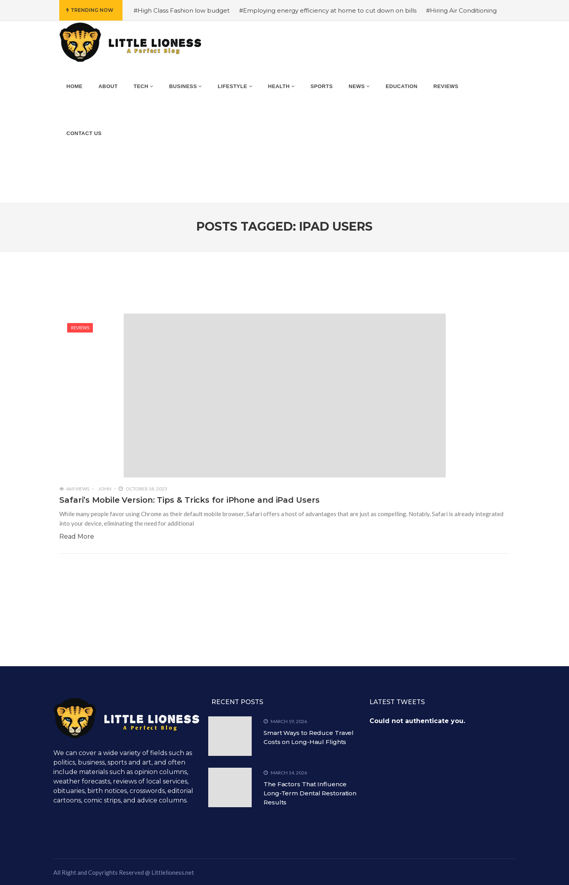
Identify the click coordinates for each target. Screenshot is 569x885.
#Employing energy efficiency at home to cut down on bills (327, 10)
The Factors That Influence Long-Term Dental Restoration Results (310, 793)
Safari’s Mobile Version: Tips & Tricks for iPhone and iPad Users (189, 500)
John (104, 489)
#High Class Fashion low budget (182, 10)
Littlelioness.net (172, 872)
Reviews (80, 327)
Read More (76, 536)
